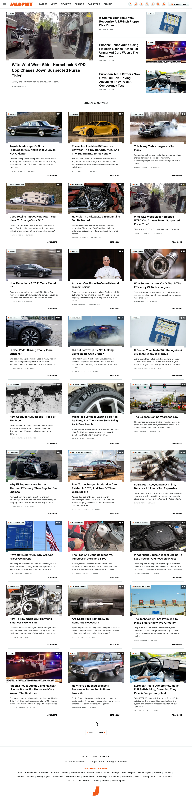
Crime (152, 43)
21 (184, 653)
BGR (20, 772)
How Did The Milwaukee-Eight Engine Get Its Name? (96, 218)
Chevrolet (76, 318)
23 (59, 318)
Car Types (94, 4)
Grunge (115, 772)
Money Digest (43, 776)
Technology (14, 318)
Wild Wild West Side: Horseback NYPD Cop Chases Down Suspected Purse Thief (49, 70)
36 (59, 523)
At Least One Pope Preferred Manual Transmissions (95, 285)
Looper (20, 776)
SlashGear (127, 776)
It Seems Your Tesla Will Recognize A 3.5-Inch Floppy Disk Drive (119, 21)
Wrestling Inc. (119, 780)
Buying (108, 4)
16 (184, 185)
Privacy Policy (101, 757)
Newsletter (179, 4)
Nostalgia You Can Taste (81, 452)
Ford (74, 653)
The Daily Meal (165, 776)
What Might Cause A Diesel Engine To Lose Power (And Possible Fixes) (158, 556)
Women (105, 780)
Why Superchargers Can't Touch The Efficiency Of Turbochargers (157, 285)
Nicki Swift (58, 776)
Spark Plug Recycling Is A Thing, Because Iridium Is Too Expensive (155, 486)
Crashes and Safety (142, 586)
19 (184, 318)
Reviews (66, 4)
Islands (167, 772)
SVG (137, 776)
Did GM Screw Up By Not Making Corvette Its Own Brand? (93, 351)
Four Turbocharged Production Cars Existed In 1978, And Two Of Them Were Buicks (95, 488)
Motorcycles (77, 184)
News (54, 4)
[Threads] (153, 4)
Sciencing (102, 776)
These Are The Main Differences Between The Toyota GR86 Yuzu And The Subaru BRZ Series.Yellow (95, 150)
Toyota (12, 114)
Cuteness (43, 772)
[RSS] (164, 4)
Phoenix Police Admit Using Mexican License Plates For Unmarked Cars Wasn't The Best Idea (118, 50)
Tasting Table (148, 776)
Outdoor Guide (73, 776)
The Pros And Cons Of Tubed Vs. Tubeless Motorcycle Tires (92, 556)
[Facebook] (130, 4)
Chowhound (31, 772)
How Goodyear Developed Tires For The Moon (32, 418)
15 (122, 653)
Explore (55, 772)
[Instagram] (158, 4)
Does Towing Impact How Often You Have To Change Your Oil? (33, 218)
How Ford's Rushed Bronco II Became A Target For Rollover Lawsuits (91, 689)
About (85, 756)
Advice (12, 251)
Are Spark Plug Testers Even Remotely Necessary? (90, 620)
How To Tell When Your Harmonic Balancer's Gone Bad (31, 620)
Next (101, 732)
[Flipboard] (141, 4)
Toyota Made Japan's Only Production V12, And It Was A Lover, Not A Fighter (33, 150)
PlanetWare (88, 776)
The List (70, 780)
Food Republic (78, 772)
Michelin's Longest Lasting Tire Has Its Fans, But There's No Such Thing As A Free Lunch (95, 420)
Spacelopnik (15, 384)
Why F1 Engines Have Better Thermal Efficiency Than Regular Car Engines (33, 488)
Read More (52, 175)
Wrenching (14, 586)
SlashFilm (114, 776)
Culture (75, 251)
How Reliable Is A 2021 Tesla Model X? (33, 285)
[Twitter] (147, 4)
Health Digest (128, 772)
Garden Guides (94, 772)
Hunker (157, 772)
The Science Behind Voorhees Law (156, 416)
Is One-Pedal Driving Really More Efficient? (31, 351)
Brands (79, 4)
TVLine (95, 780)
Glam (106, 772)
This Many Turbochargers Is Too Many (154, 148)
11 (184, 251)
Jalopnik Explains (17, 184)
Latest (43, 4)
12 (184, 452)
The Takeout (83, 780)
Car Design (138, 114)
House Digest (144, 772)
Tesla (152, 13)
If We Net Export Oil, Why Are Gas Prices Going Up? (31, 556)
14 (122, 318)
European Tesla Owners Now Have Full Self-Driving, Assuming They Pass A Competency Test (119, 79)
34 (59, 653)
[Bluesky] (136, 4)
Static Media (79, 761)
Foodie (64, 772)
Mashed (30, 776)
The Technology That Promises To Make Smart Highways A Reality (156, 620)
